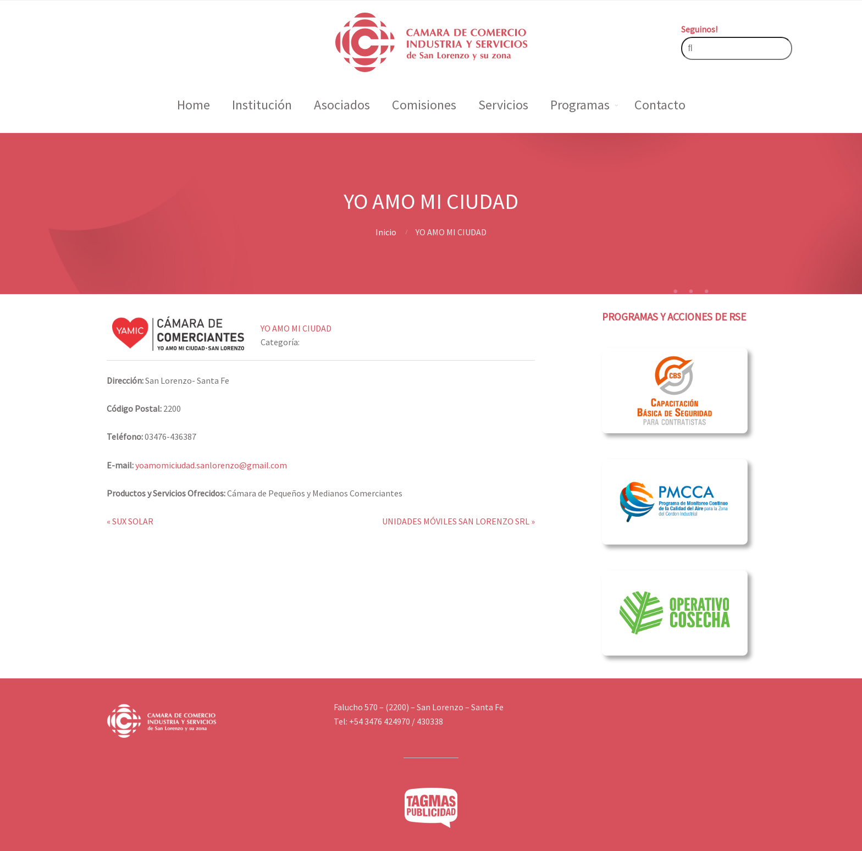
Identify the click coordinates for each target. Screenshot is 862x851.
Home (193, 104)
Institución (262, 104)
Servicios (503, 104)
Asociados (342, 104)
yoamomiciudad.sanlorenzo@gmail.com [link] (211, 465)
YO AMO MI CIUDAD (296, 328)
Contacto (660, 104)
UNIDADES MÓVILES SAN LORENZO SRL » (458, 521)
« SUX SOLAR (130, 521)
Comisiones (424, 104)
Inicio (385, 231)
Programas (580, 104)
